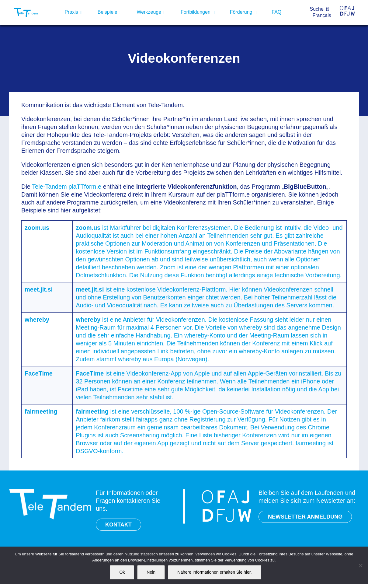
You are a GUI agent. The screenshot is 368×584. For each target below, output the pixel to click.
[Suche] (320, 9)
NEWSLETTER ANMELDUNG (305, 517)
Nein (151, 572)
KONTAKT (118, 525)
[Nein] (360, 565)
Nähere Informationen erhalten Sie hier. (214, 572)
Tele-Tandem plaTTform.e (66, 186)
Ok (122, 572)
